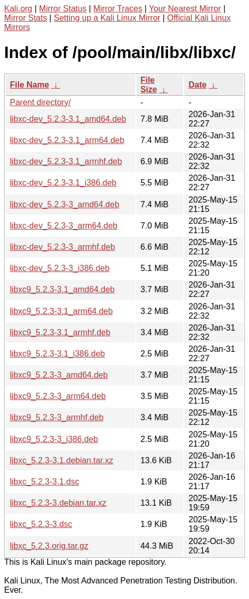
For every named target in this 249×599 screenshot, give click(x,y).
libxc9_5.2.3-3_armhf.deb (57, 417)
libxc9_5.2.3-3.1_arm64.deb (61, 311)
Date (197, 84)
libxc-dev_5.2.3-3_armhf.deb (62, 247)
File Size (149, 85)
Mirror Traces (117, 8)
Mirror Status (63, 8)
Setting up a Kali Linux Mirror (107, 17)
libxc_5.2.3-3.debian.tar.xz (58, 502)
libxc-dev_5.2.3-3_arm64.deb (63, 225)
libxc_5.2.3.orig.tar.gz (49, 545)
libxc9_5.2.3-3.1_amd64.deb (62, 289)
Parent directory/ (40, 102)
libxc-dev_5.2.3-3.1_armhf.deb (66, 161)
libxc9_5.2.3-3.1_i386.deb (57, 353)
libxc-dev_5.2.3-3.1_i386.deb (63, 182)
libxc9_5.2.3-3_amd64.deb (59, 374)
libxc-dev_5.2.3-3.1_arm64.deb (67, 140)
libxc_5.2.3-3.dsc (41, 524)
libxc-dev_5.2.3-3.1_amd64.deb (68, 119)
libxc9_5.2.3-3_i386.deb (54, 439)
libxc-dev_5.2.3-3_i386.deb (59, 268)
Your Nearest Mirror (185, 8)
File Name (29, 84)
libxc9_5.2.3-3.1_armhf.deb (60, 332)
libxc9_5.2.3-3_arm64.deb (58, 396)
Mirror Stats (25, 17)
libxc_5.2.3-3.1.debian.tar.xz (61, 460)
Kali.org (18, 8)
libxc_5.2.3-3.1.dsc (44, 481)
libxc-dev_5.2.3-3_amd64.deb (64, 204)
